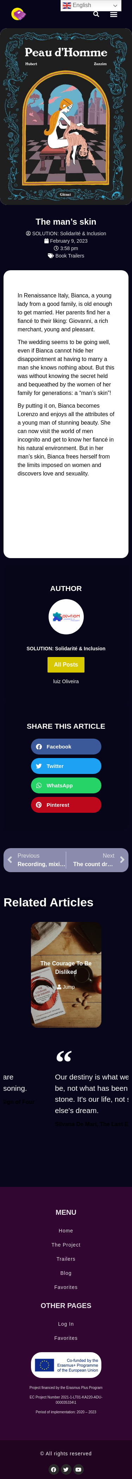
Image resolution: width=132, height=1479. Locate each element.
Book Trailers (70, 256)
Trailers (65, 1259)
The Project (66, 1245)
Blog (65, 1273)
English (77, 5)
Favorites (66, 1287)
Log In (66, 1324)
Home (66, 1231)
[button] (96, 14)
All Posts (66, 665)
